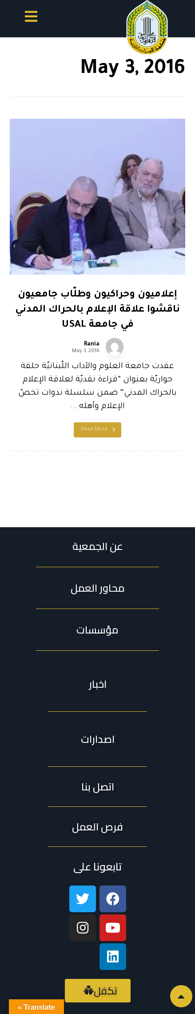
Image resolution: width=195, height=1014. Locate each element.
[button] (31, 18)
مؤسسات (97, 629)
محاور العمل (98, 587)
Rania (91, 344)
